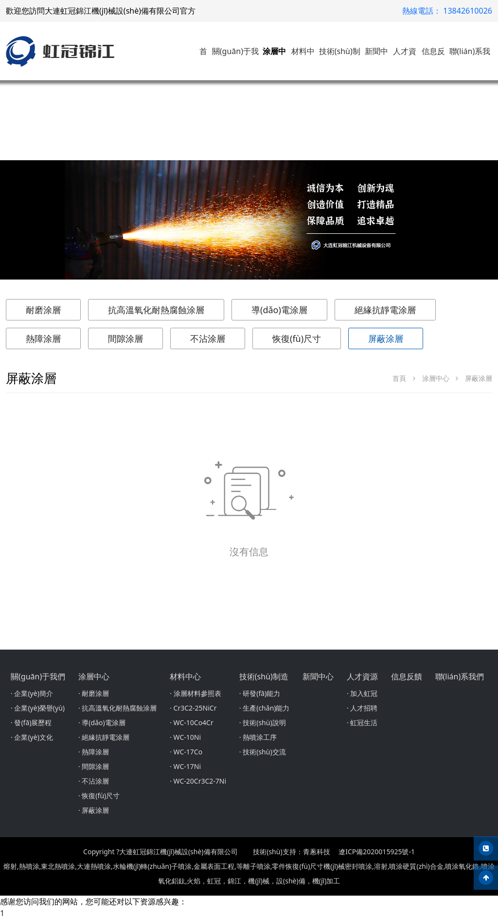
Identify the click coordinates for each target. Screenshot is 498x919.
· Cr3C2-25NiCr (193, 708)
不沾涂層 (207, 338)
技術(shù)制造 (263, 676)
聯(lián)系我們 (459, 676)
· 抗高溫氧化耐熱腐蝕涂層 (117, 708)
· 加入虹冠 (362, 693)
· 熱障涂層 (93, 751)
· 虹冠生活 (362, 722)
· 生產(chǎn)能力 (264, 708)
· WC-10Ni (185, 737)
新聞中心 (318, 676)
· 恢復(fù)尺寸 (99, 795)
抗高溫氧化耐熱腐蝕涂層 (156, 310)
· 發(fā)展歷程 (31, 722)
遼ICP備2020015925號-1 (376, 851)
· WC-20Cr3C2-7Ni (198, 781)
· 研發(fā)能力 (259, 693)
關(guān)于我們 (38, 676)
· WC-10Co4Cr (191, 722)
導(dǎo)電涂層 (279, 310)
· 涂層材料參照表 (195, 693)
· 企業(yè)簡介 (32, 693)
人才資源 (362, 676)
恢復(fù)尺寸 (296, 338)
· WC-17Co (186, 751)
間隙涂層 (125, 338)
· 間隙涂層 (93, 766)
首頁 (399, 378)
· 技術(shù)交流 (262, 751)
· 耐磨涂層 (93, 693)
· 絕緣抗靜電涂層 (103, 737)
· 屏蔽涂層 (93, 810)
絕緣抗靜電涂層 (385, 310)
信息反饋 (406, 676)
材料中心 (185, 676)
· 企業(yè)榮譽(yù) (38, 708)
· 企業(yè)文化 (32, 737)
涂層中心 (435, 378)
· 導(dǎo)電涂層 (101, 722)
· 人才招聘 (362, 708)
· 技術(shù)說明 (262, 722)
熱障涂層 (43, 338)
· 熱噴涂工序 (258, 737)
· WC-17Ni (185, 766)
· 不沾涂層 (93, 781)
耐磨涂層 (43, 310)
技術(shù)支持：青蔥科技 (291, 851)
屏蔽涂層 (385, 338)
